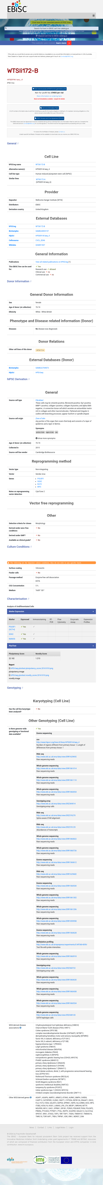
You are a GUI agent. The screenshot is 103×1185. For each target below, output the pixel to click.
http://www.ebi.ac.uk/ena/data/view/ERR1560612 (57, 876)
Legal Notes (60, 1144)
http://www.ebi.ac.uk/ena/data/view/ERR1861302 (57, 911)
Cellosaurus (15, 240)
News (31, 1144)
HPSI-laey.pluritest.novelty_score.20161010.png (31, 689)
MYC (40, 498)
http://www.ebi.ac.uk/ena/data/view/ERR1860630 (57, 993)
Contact (41, 1144)
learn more (61, 43)
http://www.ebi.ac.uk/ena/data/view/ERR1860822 (57, 853)
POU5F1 (41, 490)
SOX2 (40, 492)
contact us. (62, 131)
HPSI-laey (40, 381)
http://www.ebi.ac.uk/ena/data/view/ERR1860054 (57, 806)
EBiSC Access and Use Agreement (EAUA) (49, 118)
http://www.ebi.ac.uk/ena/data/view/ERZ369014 (56, 817)
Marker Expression (18, 625)
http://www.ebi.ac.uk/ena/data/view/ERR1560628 (57, 947)
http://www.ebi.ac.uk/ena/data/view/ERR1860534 (57, 1017)
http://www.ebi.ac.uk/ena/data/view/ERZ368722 (56, 982)
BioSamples (15, 231)
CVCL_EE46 (41, 240)
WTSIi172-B (41, 164)
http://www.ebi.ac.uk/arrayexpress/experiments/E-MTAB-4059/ (62, 958)
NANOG (13, 653)
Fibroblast (40, 408)
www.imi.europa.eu (43, 1161)
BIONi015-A (72, 31)
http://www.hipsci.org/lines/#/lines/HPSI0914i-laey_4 (58, 756)
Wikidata (13, 245)
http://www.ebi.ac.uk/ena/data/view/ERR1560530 (57, 900)
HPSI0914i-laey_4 (43, 236)
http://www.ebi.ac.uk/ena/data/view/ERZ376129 (56, 841)
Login (71, 1144)
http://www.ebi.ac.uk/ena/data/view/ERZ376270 (56, 829)
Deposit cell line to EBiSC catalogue (51, 36)
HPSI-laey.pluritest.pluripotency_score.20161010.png (33, 682)
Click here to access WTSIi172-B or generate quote (49, 89)
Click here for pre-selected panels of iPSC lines (51, 22)
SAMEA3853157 (42, 231)
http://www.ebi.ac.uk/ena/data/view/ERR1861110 (57, 794)
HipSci (13, 236)
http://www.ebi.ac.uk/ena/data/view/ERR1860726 (57, 864)
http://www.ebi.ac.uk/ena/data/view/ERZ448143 (56, 1029)
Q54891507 (41, 245)
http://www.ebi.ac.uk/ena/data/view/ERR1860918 (57, 970)
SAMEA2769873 (42, 376)
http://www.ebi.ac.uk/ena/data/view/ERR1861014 (57, 782)
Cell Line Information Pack (49, 108)
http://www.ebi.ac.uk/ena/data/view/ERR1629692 (57, 770)
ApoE (82, 31)
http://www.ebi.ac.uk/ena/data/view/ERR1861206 (57, 923)
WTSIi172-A (41, 179)
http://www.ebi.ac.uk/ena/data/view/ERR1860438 (57, 1005)
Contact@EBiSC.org (68, 56)
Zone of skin (41, 427)
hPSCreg (13, 226)
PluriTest (14, 659)
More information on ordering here (49, 96)
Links (50, 1144)
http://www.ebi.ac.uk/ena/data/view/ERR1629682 (57, 888)
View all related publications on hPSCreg (52, 262)
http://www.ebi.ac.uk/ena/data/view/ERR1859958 (57, 935)
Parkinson (78, 31)
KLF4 (40, 495)
